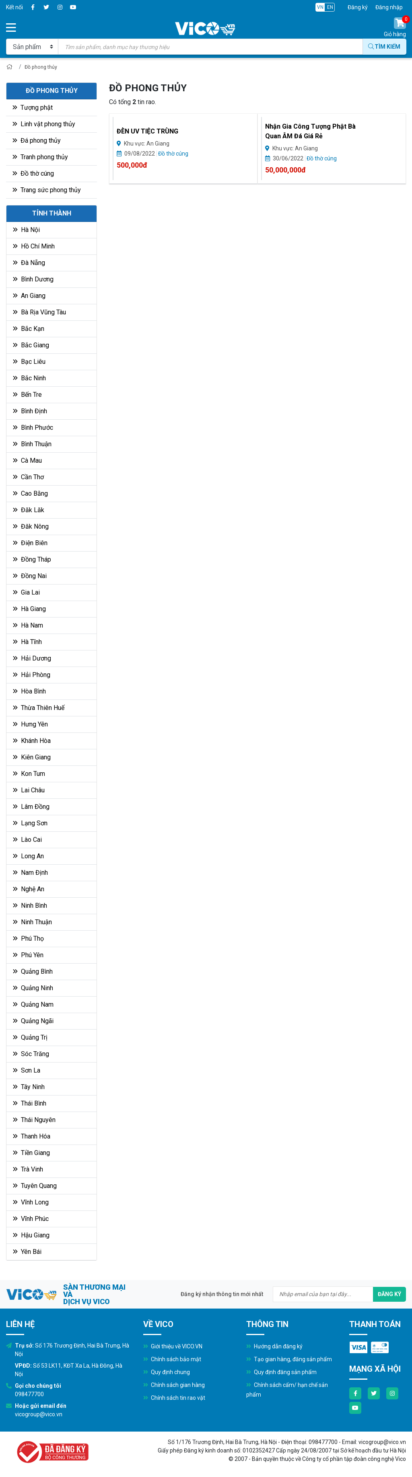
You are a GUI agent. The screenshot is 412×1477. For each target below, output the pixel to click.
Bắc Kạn (28, 330)
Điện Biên (30, 544)
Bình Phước (33, 429)
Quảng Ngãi (33, 1022)
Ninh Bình (30, 907)
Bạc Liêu (29, 363)
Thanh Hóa (31, 1137)
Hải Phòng (31, 676)
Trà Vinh (28, 1170)
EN (330, 7)
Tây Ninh (29, 1088)
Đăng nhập (389, 7)
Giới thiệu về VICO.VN (172, 1347)
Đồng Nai (30, 577)
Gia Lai (26, 593)
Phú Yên (28, 956)
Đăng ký (358, 7)
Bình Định (30, 412)
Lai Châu (29, 791)
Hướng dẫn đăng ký (274, 1347)
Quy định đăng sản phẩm (281, 1373)
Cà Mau (27, 462)
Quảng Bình (33, 972)
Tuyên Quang (35, 1187)
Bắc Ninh (29, 379)
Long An (28, 857)
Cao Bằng (30, 494)
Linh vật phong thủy (43, 125)
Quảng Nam (33, 1005)
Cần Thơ (28, 478)
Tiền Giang (31, 1154)
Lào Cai (27, 841)
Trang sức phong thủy (46, 191)
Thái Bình (29, 1104)
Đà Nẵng (29, 264)
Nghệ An (28, 890)
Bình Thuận (32, 445)
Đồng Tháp (32, 560)
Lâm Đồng (31, 808)
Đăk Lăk (28, 511)
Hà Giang (29, 610)
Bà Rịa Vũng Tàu (39, 313)
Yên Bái (27, 1253)
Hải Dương (32, 659)
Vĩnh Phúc (31, 1220)
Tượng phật (32, 109)
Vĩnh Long (31, 1203)
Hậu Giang (31, 1236)
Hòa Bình (29, 692)
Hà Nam (28, 626)
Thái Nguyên (34, 1121)
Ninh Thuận (32, 923)
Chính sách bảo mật (172, 1360)
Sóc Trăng (31, 1055)
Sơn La (26, 1071)
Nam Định (30, 874)
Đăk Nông (31, 527)
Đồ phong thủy (43, 68)
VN (320, 7)
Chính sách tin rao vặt (174, 1399)
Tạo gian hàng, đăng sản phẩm (289, 1360)
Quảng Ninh (33, 989)
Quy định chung (166, 1373)
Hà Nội (26, 231)
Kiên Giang (32, 758)
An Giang (29, 297)
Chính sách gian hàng (174, 1386)
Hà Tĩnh (27, 643)
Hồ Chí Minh (34, 247)
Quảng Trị (30, 1038)
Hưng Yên (30, 725)
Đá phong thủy (36, 142)
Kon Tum (29, 775)
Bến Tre (27, 396)
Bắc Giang (31, 346)
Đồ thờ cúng (33, 174)
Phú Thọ (28, 940)
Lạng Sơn (30, 824)
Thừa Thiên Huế (38, 709)
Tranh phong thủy (40, 158)
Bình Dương (33, 280)
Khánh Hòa (32, 742)
